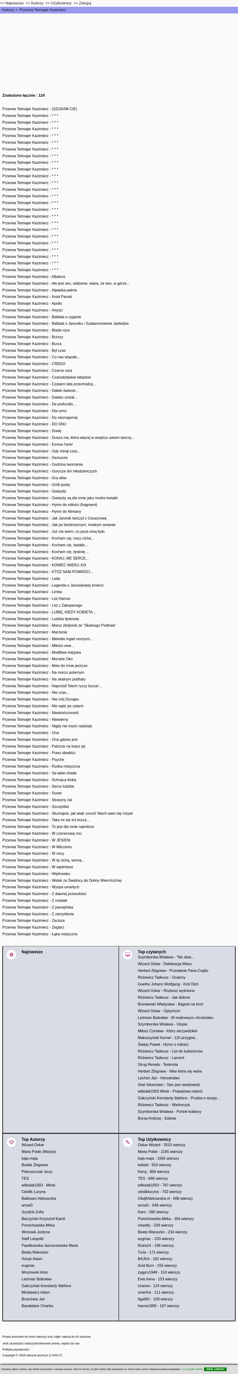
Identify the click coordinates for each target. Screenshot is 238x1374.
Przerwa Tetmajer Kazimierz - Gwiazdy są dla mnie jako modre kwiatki (60, 498)
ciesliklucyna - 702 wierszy (160, 1192)
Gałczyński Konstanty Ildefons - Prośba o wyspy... (179, 1098)
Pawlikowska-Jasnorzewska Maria (50, 1246)
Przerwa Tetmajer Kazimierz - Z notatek (34, 900)
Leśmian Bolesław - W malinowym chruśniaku (175, 1018)
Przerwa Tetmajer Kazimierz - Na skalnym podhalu (44, 679)
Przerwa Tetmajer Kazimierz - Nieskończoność (40, 713)
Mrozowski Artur (35, 1272)
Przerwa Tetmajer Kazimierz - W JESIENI (36, 840)
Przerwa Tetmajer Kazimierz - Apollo (32, 303)
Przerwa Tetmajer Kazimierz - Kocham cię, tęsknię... (45, 552)
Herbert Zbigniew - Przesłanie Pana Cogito (173, 971)
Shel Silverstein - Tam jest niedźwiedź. (169, 1085)
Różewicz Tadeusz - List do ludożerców (170, 1051)
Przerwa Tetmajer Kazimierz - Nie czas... (35, 692)
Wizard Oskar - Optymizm (159, 1011)
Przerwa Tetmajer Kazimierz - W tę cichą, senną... (43, 860)
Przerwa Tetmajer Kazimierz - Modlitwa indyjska (41, 652)
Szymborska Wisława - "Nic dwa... (166, 957)
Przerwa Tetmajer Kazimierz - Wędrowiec (36, 874)
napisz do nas (70, 1343)
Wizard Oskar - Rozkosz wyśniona (166, 991)
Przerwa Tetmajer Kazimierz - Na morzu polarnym (43, 672)
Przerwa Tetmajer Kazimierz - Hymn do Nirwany (41, 511)
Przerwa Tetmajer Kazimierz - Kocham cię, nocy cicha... (48, 538)
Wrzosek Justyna (36, 1232)
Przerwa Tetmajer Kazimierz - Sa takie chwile (39, 773)
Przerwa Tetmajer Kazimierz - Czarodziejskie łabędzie (46, 377)
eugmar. (28, 1266)
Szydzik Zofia (33, 1212)
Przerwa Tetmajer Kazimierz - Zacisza (33, 921)
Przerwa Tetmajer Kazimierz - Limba (32, 592)
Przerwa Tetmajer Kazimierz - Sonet (32, 793)
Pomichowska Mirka (38, 1225)
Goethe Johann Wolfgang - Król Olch (168, 984)
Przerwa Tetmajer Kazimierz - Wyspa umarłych (40, 887)
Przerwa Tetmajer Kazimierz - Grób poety (36, 485)
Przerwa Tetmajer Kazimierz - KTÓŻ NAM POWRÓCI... (47, 572)
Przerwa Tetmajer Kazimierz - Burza (32, 344)
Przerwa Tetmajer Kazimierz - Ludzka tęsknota (40, 619)
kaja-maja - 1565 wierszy (158, 1158)
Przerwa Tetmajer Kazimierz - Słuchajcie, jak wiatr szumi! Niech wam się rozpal (67, 813)
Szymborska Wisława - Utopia (162, 1024)
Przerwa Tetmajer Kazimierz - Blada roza (36, 330)
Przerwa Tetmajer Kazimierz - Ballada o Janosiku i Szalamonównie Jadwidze (65, 323)
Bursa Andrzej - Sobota (157, 1118)
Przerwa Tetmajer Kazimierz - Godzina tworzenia (42, 464)
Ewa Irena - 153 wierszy (158, 1279)
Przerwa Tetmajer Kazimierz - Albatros (33, 277)
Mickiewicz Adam (36, 1292)
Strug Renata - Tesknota (158, 1064)
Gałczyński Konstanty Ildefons (46, 1286)
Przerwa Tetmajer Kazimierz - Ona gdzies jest (39, 740)
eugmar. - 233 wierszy (156, 1239)
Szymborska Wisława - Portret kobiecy (169, 1112)
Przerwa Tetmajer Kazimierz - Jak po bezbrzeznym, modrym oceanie (59, 525)
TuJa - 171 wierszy (153, 1252)
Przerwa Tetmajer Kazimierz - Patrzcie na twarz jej (43, 746)
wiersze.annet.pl (37, 1355)
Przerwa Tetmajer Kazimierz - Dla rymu (34, 411)
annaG (27, 1205)
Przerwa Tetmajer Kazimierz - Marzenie (34, 632)
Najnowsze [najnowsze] (14, 3)
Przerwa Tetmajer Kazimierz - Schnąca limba (39, 780)
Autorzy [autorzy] (37, 3)
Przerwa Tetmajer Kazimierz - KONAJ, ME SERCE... (45, 558)
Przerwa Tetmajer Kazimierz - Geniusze (35, 458)
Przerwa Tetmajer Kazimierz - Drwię (31, 431)
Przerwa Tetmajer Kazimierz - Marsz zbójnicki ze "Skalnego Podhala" (59, 625)
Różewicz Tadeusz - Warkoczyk (164, 1105)
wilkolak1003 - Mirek (38, 1185)
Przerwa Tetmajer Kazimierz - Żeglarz (33, 927)
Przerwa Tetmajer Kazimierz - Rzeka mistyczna (41, 766)
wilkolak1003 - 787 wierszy (160, 1185)
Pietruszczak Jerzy (37, 1172)
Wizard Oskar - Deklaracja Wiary (165, 964)
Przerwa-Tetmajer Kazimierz (43, 10)
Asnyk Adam (32, 1259)
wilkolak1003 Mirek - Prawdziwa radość (170, 1091)
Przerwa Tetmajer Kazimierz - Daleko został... (39, 397)
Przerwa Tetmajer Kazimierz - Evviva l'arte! (37, 444)
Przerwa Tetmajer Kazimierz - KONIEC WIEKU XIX (44, 565)
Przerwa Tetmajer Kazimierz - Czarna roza (37, 371)
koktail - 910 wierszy (154, 1165)
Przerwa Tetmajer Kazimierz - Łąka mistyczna (39, 934)
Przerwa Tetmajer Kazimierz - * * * (30, 116)
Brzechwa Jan (33, 1299)
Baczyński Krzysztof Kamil (43, 1219)
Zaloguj (85, 3)
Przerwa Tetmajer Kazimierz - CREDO (33, 364)
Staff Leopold (32, 1239)
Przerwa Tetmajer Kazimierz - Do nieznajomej (39, 418)
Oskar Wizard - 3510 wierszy (161, 1145)
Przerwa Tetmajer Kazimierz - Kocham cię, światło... (45, 545)
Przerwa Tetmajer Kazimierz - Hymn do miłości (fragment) (49, 505)
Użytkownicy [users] (61, 3)
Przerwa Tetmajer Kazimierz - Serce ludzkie (38, 786)
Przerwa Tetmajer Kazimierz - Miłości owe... (38, 646)
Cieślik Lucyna (34, 1192)
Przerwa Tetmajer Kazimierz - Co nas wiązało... (41, 357)
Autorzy (8, 10)
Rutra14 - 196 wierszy (156, 1246)
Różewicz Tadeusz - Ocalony (161, 977)
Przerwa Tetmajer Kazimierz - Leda (31, 579)
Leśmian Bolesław (37, 1279)
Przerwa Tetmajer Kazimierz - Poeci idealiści (38, 753)
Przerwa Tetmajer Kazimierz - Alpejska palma (39, 290)
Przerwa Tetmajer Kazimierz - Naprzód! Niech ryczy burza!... (52, 686)
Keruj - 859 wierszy (153, 1172)
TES (25, 1178)
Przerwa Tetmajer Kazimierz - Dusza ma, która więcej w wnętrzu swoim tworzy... (68, 438)
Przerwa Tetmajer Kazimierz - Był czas (34, 350)
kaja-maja (30, 1158)
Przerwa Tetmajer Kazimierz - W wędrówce (37, 867)
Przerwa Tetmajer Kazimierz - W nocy (33, 853)
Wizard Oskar (33, 1145)
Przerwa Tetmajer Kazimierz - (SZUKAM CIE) (39, 109)
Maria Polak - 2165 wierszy (160, 1152)
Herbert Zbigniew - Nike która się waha (170, 1071)
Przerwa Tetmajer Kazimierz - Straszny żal (37, 800)
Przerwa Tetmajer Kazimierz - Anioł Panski (37, 297)
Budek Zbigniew (35, 1165)
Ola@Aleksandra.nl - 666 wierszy (165, 1198)
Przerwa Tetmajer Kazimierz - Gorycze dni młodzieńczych (49, 471)
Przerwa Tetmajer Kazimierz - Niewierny (35, 719)
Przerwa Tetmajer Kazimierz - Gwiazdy (34, 491)
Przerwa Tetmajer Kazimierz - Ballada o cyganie (41, 317)
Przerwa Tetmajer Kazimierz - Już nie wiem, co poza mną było (53, 531)
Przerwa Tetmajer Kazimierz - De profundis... (39, 404)
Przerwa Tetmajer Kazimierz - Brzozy (32, 337)
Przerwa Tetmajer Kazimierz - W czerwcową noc (42, 833)
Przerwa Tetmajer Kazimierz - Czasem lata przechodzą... (49, 384)
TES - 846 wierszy (153, 1178)
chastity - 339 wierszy (155, 1225)
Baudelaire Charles (37, 1306)
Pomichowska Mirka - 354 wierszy (166, 1219)
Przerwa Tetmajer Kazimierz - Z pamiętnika (37, 907)
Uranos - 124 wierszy (155, 1286)
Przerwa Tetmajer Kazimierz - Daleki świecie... (40, 391)
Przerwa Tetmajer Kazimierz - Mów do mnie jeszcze (44, 666)
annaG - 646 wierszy (155, 1205)
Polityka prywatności (15, 1349)
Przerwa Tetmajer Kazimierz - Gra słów (34, 478)
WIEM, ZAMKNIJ (215, 1369)
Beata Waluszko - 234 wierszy (163, 1232)
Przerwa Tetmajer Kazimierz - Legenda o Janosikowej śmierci (52, 585)
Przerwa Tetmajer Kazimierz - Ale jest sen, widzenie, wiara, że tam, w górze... (66, 283)
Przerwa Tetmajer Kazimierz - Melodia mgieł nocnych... (47, 639)
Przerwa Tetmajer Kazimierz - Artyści (32, 310)
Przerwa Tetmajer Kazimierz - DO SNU (34, 424)
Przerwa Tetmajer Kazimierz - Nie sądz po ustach (42, 706)
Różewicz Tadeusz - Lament (161, 1058)
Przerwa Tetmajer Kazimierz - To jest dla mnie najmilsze (48, 827)
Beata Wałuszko (35, 1252)
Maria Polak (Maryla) (39, 1152)
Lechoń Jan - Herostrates (159, 1078)
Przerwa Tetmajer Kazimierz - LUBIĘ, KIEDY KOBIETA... (49, 612)
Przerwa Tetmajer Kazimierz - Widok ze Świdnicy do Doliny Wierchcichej (62, 880)
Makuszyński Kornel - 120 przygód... (168, 1038)
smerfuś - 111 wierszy (156, 1292)
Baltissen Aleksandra (39, 1198)
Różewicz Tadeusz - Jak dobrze (164, 997)
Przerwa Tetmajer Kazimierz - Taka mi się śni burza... (46, 820)
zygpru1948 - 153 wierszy (159, 1272)
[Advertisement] (119, 48)
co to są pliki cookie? (192, 1369)
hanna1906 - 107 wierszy (158, 1306)
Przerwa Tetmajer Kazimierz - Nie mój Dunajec (40, 699)
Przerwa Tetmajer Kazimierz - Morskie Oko (37, 659)
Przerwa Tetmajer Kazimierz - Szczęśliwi (35, 807)
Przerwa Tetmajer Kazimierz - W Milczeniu (37, 847)
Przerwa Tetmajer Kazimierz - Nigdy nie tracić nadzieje (47, 726)
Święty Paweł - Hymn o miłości (163, 1044)
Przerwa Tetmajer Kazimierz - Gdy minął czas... (41, 451)
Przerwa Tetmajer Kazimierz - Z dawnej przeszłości (44, 894)
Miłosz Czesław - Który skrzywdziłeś (167, 1031)
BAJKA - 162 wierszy (155, 1259)
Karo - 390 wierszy (153, 1212)
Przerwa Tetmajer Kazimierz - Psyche (33, 760)
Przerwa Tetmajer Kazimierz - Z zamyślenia (38, 914)
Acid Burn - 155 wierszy (157, 1266)
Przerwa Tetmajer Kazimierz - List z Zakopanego (42, 605)
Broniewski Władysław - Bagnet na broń (170, 1004)
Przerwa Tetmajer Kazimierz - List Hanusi (36, 599)
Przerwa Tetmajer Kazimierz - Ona (30, 733)
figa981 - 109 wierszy (155, 1299)
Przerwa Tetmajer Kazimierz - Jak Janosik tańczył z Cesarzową (54, 518)
